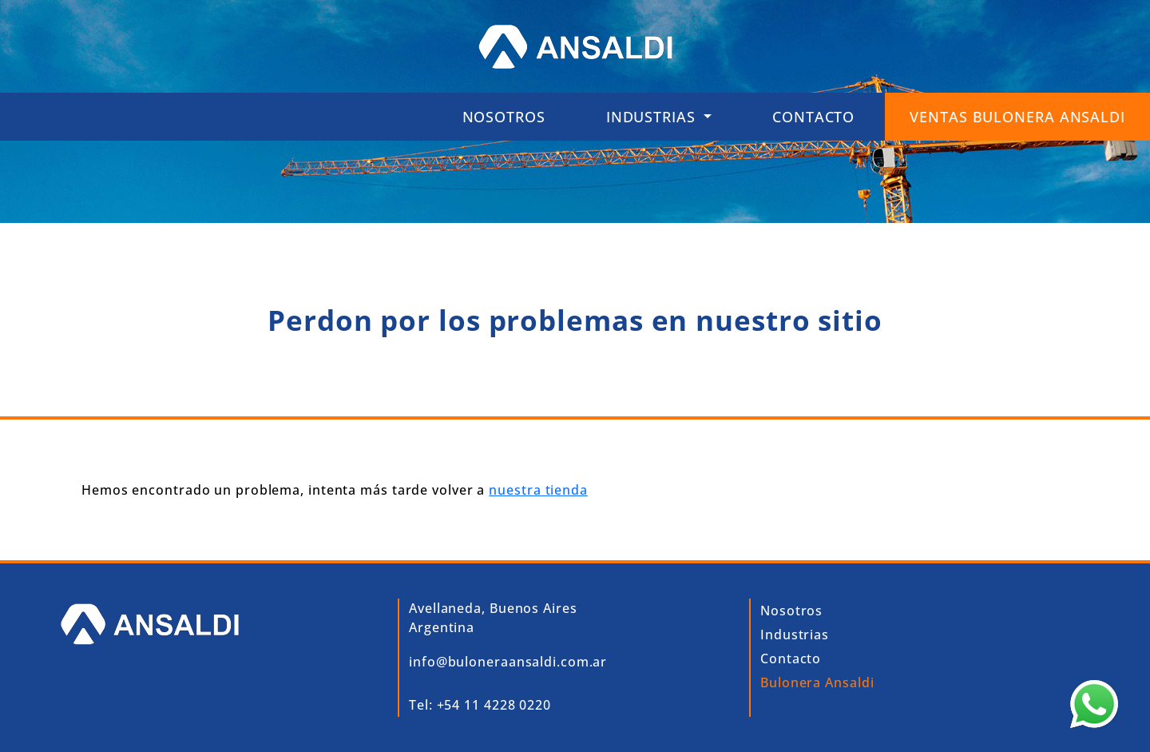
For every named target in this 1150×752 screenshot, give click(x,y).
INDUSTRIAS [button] (653, 116)
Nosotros (503, 116)
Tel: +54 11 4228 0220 (480, 705)
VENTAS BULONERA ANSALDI (1017, 116)
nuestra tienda (538, 490)
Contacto (813, 116)
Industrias (794, 634)
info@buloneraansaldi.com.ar (508, 661)
